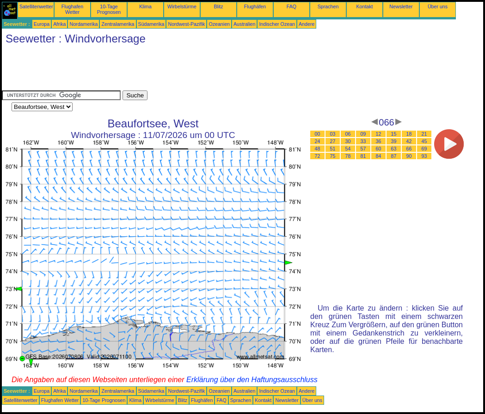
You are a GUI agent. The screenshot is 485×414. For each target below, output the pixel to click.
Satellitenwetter (36, 6)
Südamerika (151, 24)
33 (363, 141)
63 (394, 148)
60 (378, 148)
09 (363, 134)
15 (394, 134)
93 (424, 156)
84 (378, 156)
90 (409, 156)
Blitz (218, 6)
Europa (41, 24)
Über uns (438, 6)
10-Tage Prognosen (109, 9)
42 (409, 141)
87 (394, 156)
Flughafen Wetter (72, 9)
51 (333, 148)
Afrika (59, 24)
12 (378, 134)
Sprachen (328, 6)
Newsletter (400, 6)
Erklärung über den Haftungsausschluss (252, 380)
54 (348, 148)
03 (333, 134)
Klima (145, 6)
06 (348, 134)
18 (409, 134)
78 (348, 156)
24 (317, 141)
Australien (244, 24)
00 (317, 134)
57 (363, 148)
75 (333, 156)
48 (317, 148)
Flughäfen (255, 6)
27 (333, 141)
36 (378, 141)
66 (409, 148)
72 (317, 156)
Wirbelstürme (181, 6)
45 (424, 141)
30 (348, 141)
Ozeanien (219, 24)
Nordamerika (83, 24)
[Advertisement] (170, 69)
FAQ (291, 6)
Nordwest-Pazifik (186, 24)
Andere (306, 24)
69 (424, 148)
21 (424, 134)
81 (363, 156)
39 (394, 141)
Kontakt (364, 6)
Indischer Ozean (277, 24)
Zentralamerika (117, 24)
